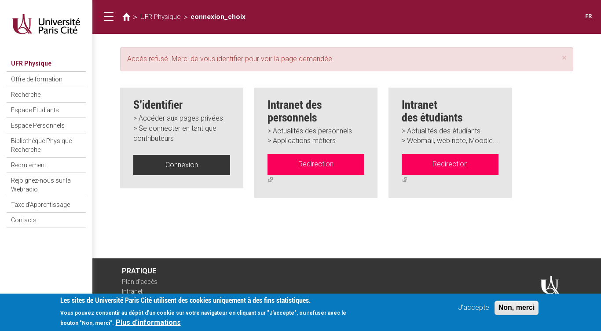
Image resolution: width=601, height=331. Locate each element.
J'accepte (473, 309)
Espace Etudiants (35, 110)
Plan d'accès (140, 281)
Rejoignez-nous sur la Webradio (41, 185)
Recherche (25, 94)
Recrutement (28, 165)
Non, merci (516, 309)
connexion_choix (218, 17)
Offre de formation (36, 79)
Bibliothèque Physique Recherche (41, 145)
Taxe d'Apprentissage (40, 204)
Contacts (24, 220)
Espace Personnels (38, 125)
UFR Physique (31, 63)
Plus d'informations (148, 324)
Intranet (132, 291)
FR (588, 16)
